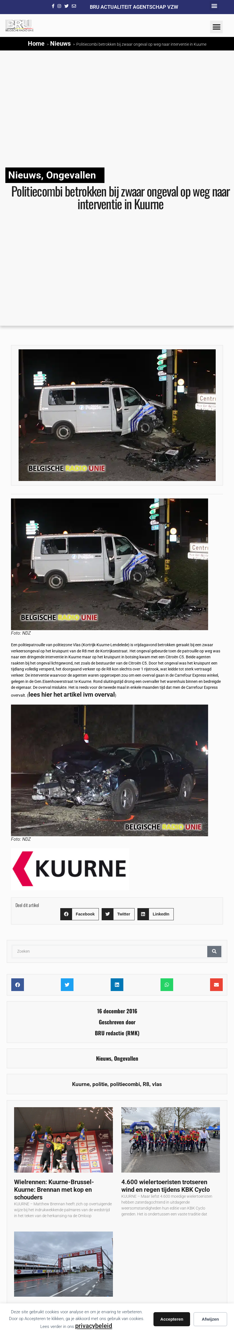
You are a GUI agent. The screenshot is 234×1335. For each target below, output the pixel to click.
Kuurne (81, 1084)
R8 (146, 1084)
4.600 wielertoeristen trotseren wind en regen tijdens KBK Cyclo (165, 1185)
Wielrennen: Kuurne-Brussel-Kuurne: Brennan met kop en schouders (54, 1189)
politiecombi (125, 1084)
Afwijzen (210, 1319)
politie (99, 1084)
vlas (157, 1084)
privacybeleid (93, 1325)
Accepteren (171, 1319)
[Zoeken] (214, 951)
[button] (214, 5)
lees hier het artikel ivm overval (71, 694)
